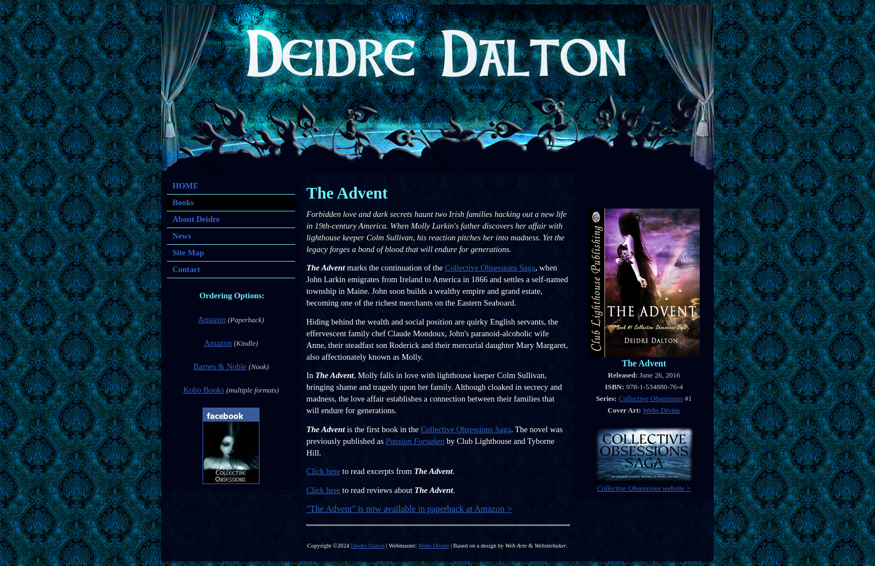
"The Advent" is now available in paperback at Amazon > (409, 509)
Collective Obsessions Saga (490, 267)
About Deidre (196, 219)
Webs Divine (661, 410)
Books (183, 202)
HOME (185, 185)
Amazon (212, 319)
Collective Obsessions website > (644, 488)
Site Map (188, 252)
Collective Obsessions (651, 398)
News (181, 235)
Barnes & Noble (219, 366)
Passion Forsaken (415, 441)
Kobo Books (203, 389)
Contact (186, 269)
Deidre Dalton (368, 546)
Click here (323, 471)
